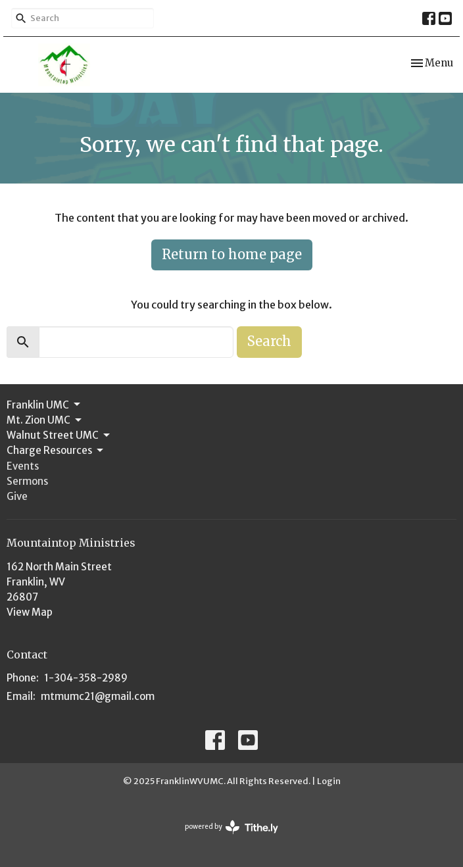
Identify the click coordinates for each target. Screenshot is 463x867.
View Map (30, 612)
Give (17, 496)
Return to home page (232, 254)
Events (23, 466)
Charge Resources (56, 450)
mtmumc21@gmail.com (98, 696)
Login (329, 781)
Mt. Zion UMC (45, 420)
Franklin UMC (44, 404)
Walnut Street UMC (59, 435)
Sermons (27, 481)
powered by (231, 827)
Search (269, 341)
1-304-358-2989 (86, 678)
